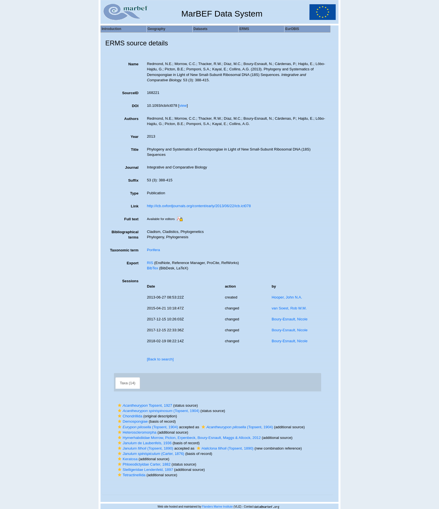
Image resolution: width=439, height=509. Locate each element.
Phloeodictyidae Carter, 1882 (143, 464)
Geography (156, 29)
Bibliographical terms (124, 234)
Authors (131, 119)
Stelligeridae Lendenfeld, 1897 (144, 470)
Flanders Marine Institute (217, 506)
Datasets (200, 29)
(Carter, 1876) (150, 454)
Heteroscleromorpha (136, 432)
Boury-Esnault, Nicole (289, 319)
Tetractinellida (131, 475)
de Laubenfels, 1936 (144, 443)
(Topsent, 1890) (144, 448)
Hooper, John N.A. (287, 297)
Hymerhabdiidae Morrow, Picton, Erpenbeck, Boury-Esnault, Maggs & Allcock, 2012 (188, 438)
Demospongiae (132, 421)
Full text (131, 219)
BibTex (152, 268)
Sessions (130, 281)
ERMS (244, 29)
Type (134, 193)
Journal (132, 167)
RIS (150, 263)
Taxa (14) (128, 383)
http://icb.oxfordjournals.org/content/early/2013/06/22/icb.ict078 (199, 206)
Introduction (111, 29)
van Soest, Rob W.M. (289, 308)
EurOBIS (292, 29)
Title (134, 149)
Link (134, 206)
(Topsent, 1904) (157, 411)
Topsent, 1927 (144, 405)
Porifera (153, 250)
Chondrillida (129, 416)
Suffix (133, 180)
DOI (135, 106)
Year (134, 137)
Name (133, 64)
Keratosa (126, 459)
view (183, 105)
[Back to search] (160, 359)
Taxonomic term (124, 250)
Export (132, 263)
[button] (119, 405)
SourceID (130, 93)
